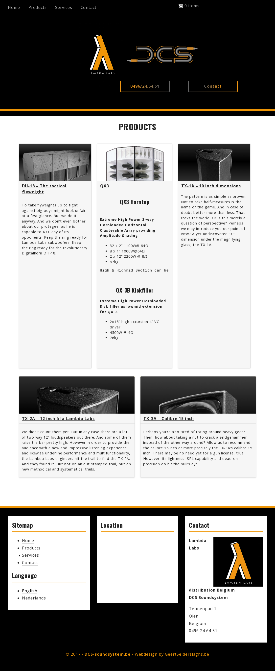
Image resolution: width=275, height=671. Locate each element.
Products (37, 7)
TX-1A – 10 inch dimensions (211, 186)
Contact (89, 7)
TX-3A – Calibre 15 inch (168, 418)
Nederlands (34, 598)
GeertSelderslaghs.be (187, 654)
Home (14, 7)
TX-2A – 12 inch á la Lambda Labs (58, 418)
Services (63, 7)
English (29, 591)
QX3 (104, 186)
